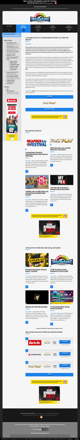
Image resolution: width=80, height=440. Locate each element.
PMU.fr (65, 50)
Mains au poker (13, 61)
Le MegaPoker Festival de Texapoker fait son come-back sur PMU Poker (36, 154)
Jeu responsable (48, 415)
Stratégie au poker (14, 66)
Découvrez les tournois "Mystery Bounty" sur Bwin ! (36, 270)
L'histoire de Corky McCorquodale (36, 307)
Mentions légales (27, 415)
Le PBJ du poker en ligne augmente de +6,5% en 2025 (59, 270)
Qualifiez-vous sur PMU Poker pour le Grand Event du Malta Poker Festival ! (36, 193)
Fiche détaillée (65, 344)
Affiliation (41, 415)
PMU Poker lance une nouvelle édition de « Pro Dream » (60, 148)
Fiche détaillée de (49, 109)
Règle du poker (13, 63)
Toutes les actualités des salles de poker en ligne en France (49, 328)
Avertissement (35, 415)
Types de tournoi (14, 68)
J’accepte (76, 439)
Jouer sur (49, 97)
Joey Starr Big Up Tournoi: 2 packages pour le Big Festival (59, 188)
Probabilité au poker (14, 64)
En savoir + (70, 439)
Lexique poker (13, 69)
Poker (49, 374)
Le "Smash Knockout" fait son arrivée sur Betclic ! (60, 307)
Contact (55, 415)
